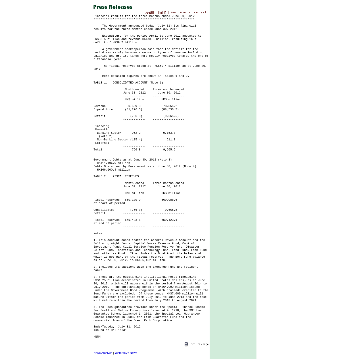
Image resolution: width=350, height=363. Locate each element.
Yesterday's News (126, 353)
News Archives (103, 353)
